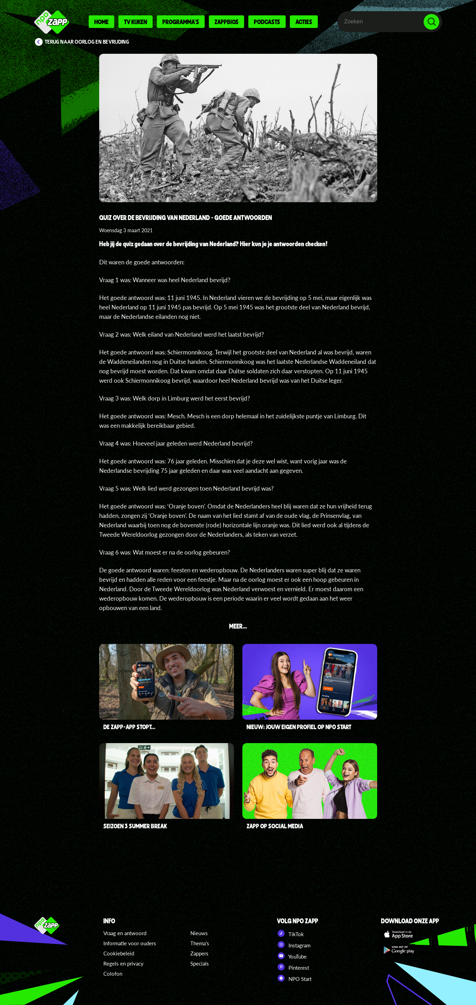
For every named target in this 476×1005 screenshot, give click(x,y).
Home (101, 21)
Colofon (112, 973)
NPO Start (294, 978)
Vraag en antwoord (124, 933)
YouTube (292, 956)
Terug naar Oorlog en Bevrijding (87, 42)
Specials (199, 963)
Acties (303, 21)
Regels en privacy (123, 963)
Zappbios (226, 21)
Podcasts (267, 21)
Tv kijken (135, 21)
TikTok (290, 933)
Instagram (293, 944)
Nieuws (199, 933)
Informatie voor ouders (129, 943)
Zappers (199, 953)
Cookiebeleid (118, 953)
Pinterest (293, 967)
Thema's (199, 943)
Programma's (180, 21)
